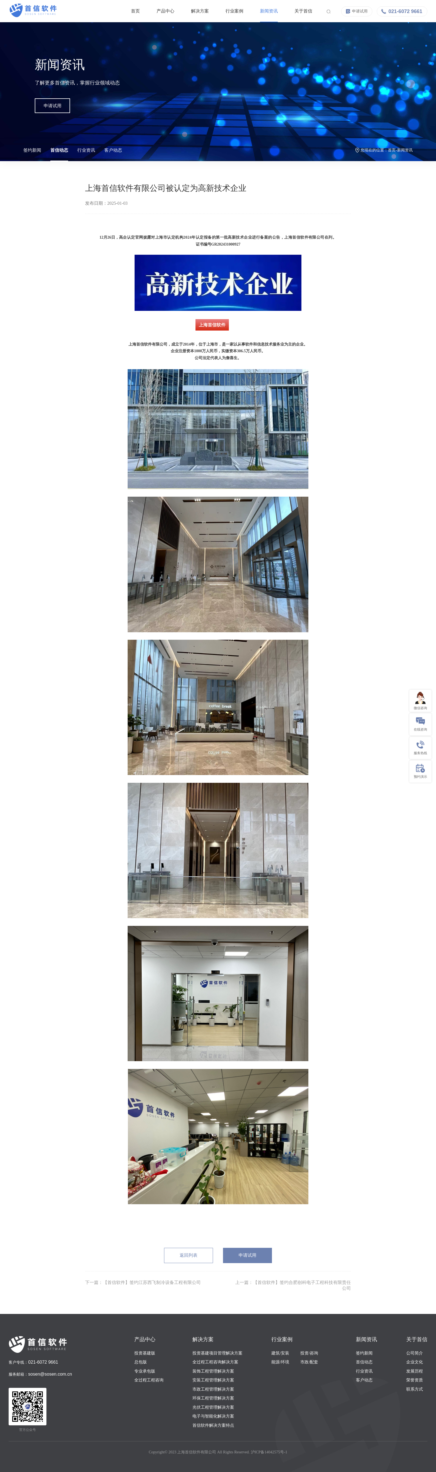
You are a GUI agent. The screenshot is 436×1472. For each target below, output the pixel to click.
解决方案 (194, 11)
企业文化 (414, 1362)
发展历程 (414, 1371)
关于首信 (298, 11)
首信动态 (59, 150)
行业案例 (229, 11)
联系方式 (414, 1389)
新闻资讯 (263, 11)
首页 (129, 11)
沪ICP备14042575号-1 (269, 1452)
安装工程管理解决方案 (213, 1380)
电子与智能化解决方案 (213, 1416)
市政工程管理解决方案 (213, 1389)
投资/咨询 (309, 1353)
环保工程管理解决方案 (213, 1398)
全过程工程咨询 (149, 1380)
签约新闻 (32, 150)
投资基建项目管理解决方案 (217, 1353)
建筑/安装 (280, 1353)
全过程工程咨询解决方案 (215, 1362)
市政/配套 (309, 1362)
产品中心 (160, 11)
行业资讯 (86, 150)
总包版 (140, 1362)
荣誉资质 (414, 1380)
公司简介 (414, 1353)
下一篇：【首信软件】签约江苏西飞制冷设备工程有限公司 (143, 1282)
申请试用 (52, 105)
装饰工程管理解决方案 (213, 1371)
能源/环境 (280, 1362)
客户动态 (113, 150)
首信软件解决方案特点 (213, 1425)
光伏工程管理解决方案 (213, 1407)
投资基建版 (144, 1353)
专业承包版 (144, 1371)
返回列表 (188, 1255)
